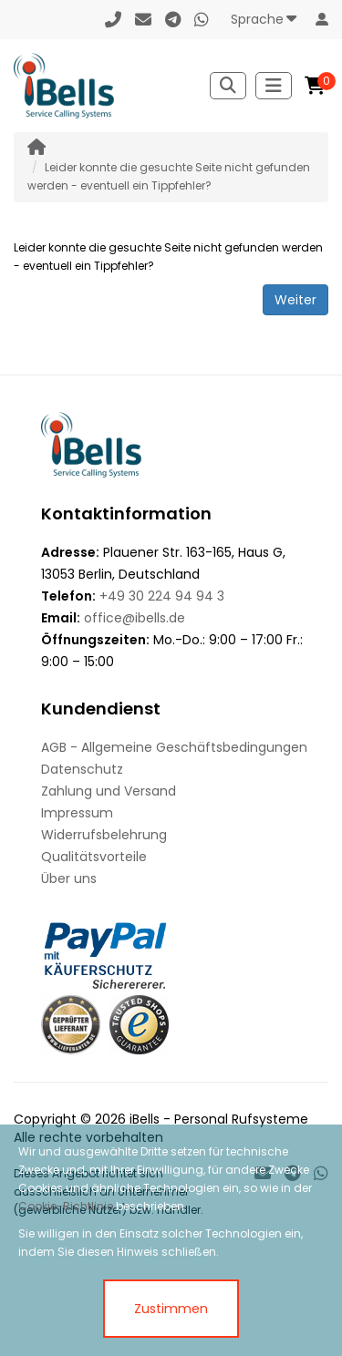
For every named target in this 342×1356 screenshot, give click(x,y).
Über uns (69, 878)
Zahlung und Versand (108, 791)
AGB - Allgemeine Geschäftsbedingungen (174, 747)
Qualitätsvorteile (94, 857)
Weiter (295, 300)
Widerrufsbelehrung (104, 835)
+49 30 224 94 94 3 (161, 596)
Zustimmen (171, 1309)
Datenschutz (82, 769)
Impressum (77, 813)
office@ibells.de (134, 618)
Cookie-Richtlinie (65, 1206)
